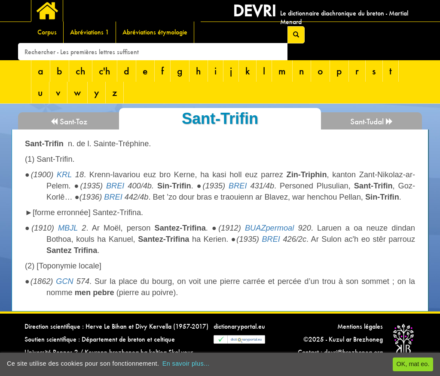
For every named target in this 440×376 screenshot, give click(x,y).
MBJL (68, 228)
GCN (64, 281)
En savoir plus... (186, 363)
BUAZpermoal (269, 228)
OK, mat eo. (413, 364)
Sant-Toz (68, 121)
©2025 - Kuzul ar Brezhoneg (343, 339)
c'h (104, 71)
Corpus (47, 32)
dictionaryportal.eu (239, 326)
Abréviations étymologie (154, 32)
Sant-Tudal (371, 121)
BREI (115, 186)
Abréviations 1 (89, 32)
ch (81, 71)
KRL (64, 174)
